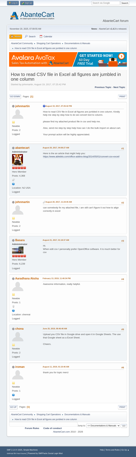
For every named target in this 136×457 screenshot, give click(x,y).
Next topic (119, 87)
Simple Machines (30, 450)
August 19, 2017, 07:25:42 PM (59, 106)
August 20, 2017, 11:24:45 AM (59, 202)
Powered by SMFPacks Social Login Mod (45, 453)
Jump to (81, 425)
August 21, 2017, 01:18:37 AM (56, 240)
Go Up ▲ (125, 450)
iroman (20, 366)
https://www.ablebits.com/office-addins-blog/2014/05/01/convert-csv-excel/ (81, 156)
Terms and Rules (113, 450)
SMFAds (10, 453)
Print (122, 97)
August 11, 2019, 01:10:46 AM (56, 367)
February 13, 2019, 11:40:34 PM (57, 278)
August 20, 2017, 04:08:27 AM (56, 148)
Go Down (15, 97)
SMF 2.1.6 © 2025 (14, 450)
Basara (20, 240)
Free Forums (21, 453)
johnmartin (22, 106)
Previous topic (103, 87)
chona (19, 328)
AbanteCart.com (61, 431)
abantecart (22, 147)
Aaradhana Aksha (27, 278)
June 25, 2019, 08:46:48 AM (55, 329)
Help (102, 450)
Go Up (13, 407)
